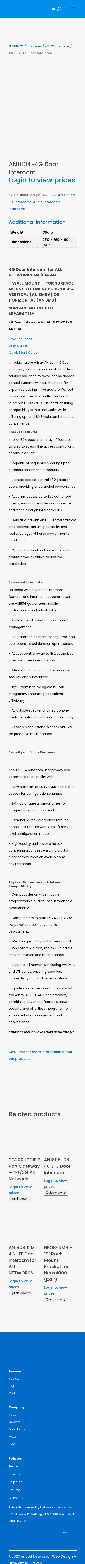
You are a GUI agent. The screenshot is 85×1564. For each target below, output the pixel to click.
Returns (15, 1490)
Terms (14, 1466)
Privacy (14, 1474)
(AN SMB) (46, 300)
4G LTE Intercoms (57, 46)
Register (15, 1378)
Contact (14, 1422)
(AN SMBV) (41, 294)
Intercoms (34, 46)
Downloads (17, 1429)
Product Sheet (20, 339)
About (13, 1415)
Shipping (16, 1482)
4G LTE (63, 195)
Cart (12, 1393)
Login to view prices (42, 180)
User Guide (18, 345)
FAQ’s (13, 1436)
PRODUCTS (16, 46)
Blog (12, 1444)
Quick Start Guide (23, 352)
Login (12, 1386)
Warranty (16, 1498)
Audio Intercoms (47, 202)
